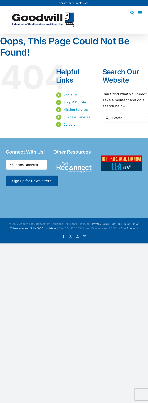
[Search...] (125, 118)
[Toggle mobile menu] (140, 13)
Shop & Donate (74, 102)
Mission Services (75, 110)
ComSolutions (129, 228)
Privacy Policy (100, 223)
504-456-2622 (121, 223)
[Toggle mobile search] (132, 13)
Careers (69, 124)
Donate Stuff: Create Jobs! (74, 3)
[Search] (107, 118)
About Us (70, 95)
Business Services (76, 117)
